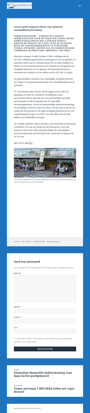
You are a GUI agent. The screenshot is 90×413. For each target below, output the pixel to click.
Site (16, 328)
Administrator (40, 241)
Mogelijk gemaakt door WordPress (27, 408)
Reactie (17, 273)
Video (18, 241)
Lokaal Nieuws (54, 241)
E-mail (17, 317)
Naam (17, 307)
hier (30, 143)
